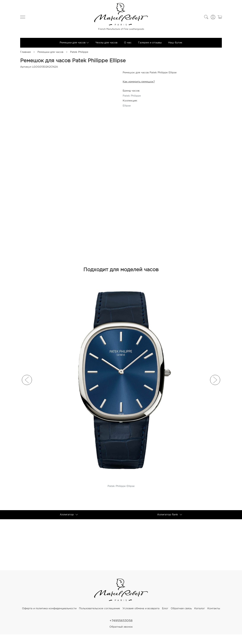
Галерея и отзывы (150, 43)
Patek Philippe (79, 52)
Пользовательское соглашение (99, 609)
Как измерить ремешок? (139, 82)
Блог (165, 609)
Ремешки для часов (50, 52)
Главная (25, 52)
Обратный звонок (121, 627)
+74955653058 (121, 621)
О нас (128, 43)
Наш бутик (175, 43)
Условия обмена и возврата (141, 609)
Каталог (199, 609)
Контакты (213, 609)
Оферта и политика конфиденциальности (49, 609)
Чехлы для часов (106, 43)
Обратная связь (181, 609)
